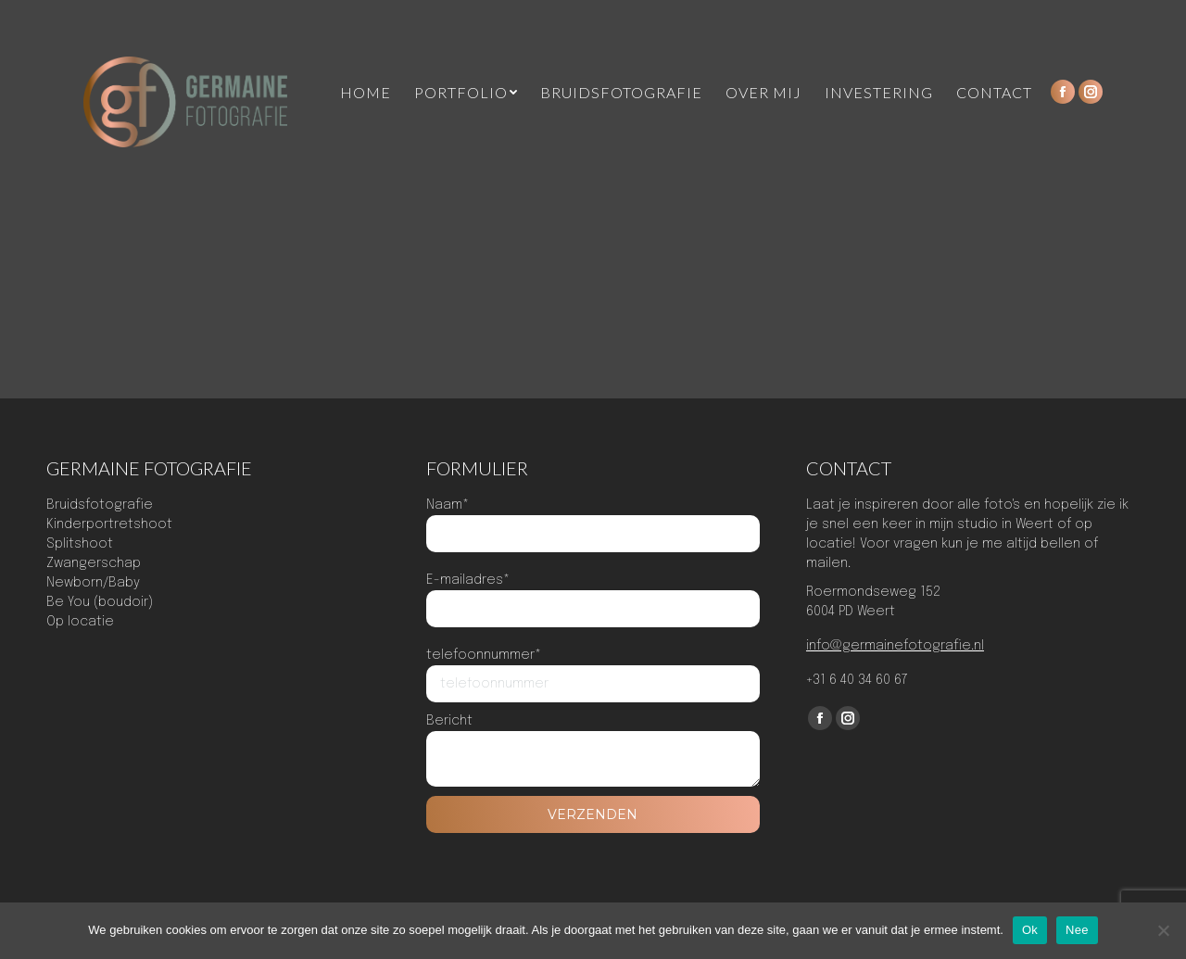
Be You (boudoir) (99, 602)
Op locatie (80, 621)
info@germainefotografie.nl (895, 645)
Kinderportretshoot (109, 524)
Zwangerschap (93, 563)
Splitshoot (79, 543)
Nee (1077, 930)
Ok (1030, 930)
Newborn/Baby (93, 582)
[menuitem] (365, 92)
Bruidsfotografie (99, 504)
